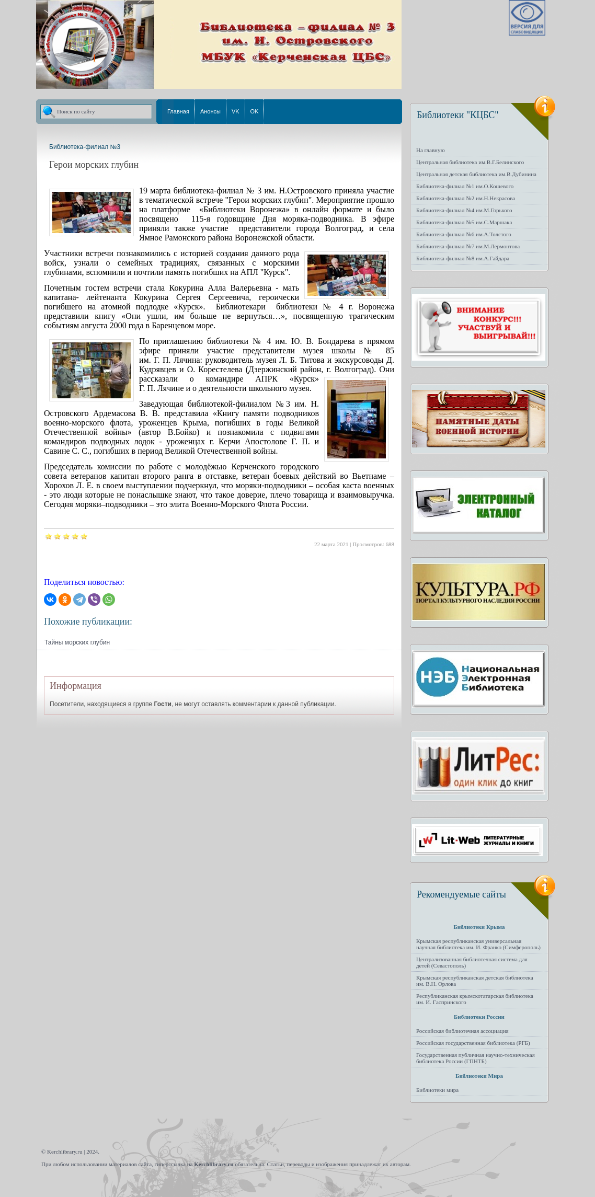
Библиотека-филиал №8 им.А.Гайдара (462, 258)
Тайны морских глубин (77, 642)
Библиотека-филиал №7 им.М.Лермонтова (468, 246)
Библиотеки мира (437, 1090)
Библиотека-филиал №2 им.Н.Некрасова (465, 198)
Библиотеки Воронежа (244, 209)
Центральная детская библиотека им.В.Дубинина (476, 174)
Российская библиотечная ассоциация (462, 1031)
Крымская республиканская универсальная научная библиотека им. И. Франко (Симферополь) (478, 944)
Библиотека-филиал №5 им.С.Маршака (464, 222)
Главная (178, 111)
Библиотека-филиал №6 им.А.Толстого (463, 234)
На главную (430, 150)
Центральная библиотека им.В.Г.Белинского (470, 162)
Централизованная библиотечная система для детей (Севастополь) (472, 962)
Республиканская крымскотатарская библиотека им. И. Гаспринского (474, 999)
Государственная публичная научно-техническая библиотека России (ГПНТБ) (475, 1058)
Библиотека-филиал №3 (84, 147)
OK (254, 111)
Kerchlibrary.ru (213, 1164)
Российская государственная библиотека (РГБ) (473, 1043)
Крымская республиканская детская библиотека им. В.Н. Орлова (474, 980)
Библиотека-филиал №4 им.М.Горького (464, 210)
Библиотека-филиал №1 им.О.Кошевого (464, 186)
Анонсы (210, 111)
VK (235, 111)
